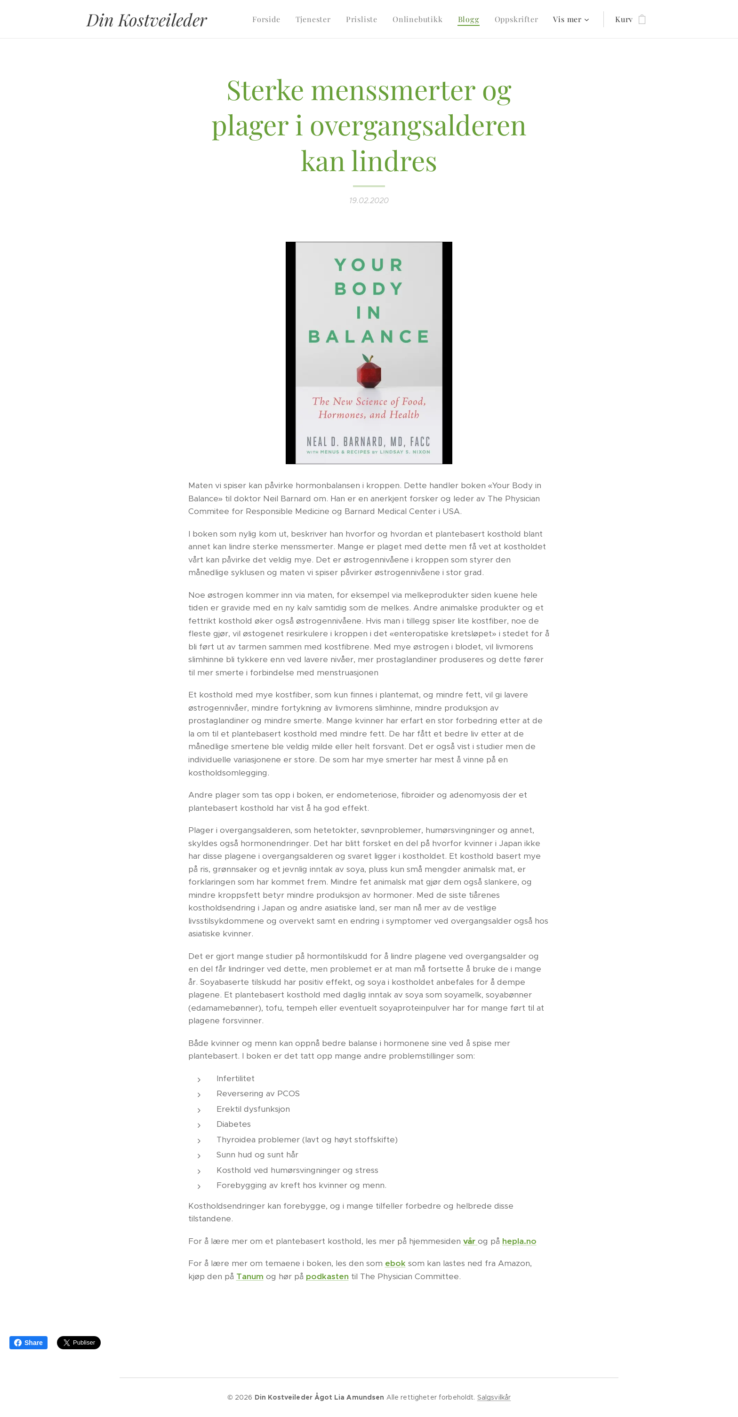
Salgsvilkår (494, 1397)
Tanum (250, 1276)
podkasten (327, 1276)
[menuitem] (269, 19)
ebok (395, 1263)
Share (28, 1342)
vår (470, 1241)
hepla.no (519, 1241)
